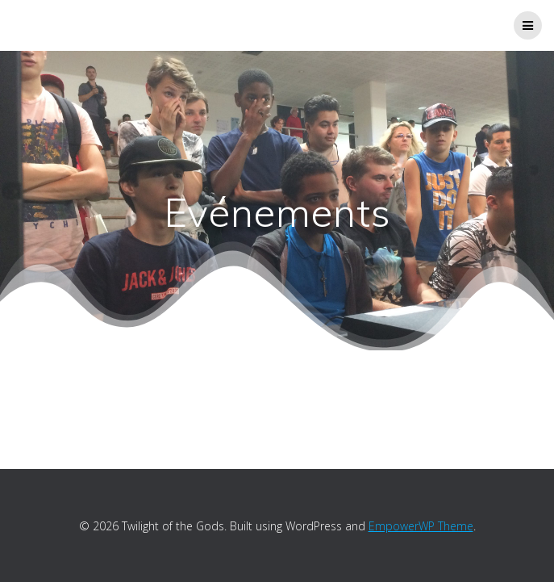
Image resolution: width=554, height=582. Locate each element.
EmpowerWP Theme (421, 526)
